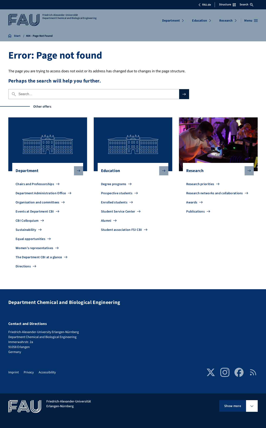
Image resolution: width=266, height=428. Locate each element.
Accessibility (47, 372)
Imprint (13, 372)
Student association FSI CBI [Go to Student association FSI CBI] (121, 230)
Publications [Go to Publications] (195, 211)
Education (199, 20)
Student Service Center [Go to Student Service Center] (118, 211)
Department (171, 20)
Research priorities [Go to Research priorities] (200, 184)
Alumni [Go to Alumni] (106, 220)
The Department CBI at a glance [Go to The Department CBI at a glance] (39, 257)
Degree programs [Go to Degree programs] (113, 184)
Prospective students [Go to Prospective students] (116, 193)
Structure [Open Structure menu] (227, 4)
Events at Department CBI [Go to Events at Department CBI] (35, 211)
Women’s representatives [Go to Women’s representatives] (34, 248)
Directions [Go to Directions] (23, 266)
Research (226, 20)
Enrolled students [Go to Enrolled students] (114, 202)
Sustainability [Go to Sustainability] (26, 230)
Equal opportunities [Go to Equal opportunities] (30, 239)
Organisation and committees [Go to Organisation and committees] (37, 202)
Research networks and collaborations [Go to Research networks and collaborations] (214, 193)
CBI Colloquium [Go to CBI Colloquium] (27, 220)
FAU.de (204, 5)
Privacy (29, 372)
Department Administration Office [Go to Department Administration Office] (41, 193)
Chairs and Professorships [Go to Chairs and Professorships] (35, 184)
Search (246, 4)
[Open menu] (251, 20)
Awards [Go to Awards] (191, 202)
